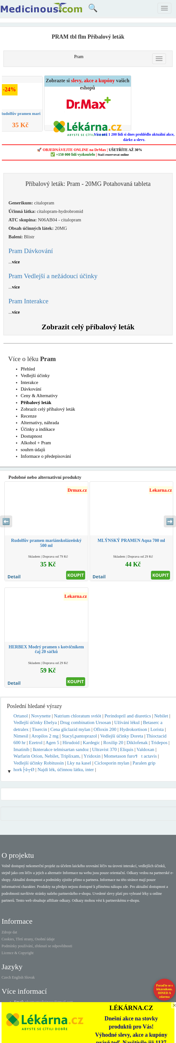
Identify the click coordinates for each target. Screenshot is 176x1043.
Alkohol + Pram (36, 442)
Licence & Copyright (18, 953)
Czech (6, 977)
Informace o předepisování (46, 456)
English (17, 977)
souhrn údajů (33, 449)
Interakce (29, 382)
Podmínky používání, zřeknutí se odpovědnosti (37, 946)
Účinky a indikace (38, 429)
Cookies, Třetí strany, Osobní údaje (28, 939)
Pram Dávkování (30, 251)
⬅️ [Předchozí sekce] (6, 521)
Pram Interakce (28, 301)
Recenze (29, 416)
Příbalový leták (36, 402)
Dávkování (31, 389)
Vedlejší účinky (35, 375)
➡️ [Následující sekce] (170, 521)
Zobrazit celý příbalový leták (88, 327)
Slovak (29, 977)
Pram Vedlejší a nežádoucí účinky (52, 276)
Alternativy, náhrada (40, 422)
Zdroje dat (9, 932)
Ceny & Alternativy (39, 395)
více (16, 261)
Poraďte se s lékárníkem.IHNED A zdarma (164, 991)
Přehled (28, 368)
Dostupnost (31, 436)
